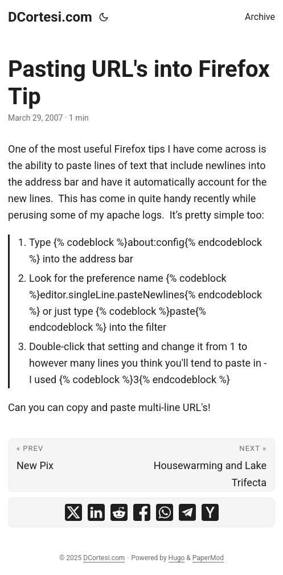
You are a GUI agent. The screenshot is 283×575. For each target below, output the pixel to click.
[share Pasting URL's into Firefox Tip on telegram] (187, 512)
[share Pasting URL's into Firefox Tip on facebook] (141, 512)
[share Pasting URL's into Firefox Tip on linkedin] (96, 512)
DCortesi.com (50, 17)
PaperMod (208, 558)
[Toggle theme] (103, 17)
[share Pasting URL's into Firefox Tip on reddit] (119, 512)
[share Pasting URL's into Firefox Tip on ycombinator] (210, 512)
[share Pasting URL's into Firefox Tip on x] (73, 512)
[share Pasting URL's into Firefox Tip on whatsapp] (164, 512)
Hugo (177, 558)
